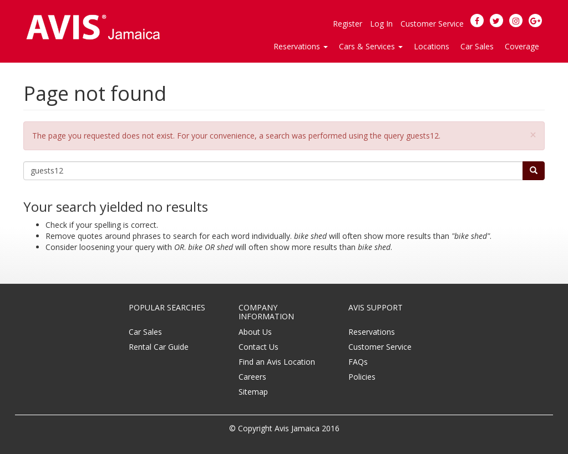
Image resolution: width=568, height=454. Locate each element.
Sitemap (253, 391)
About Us (255, 332)
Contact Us (258, 346)
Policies (362, 376)
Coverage (522, 46)
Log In (381, 23)
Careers (252, 376)
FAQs (358, 361)
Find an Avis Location (277, 361)
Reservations (371, 332)
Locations (431, 46)
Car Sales (477, 46)
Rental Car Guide (159, 346)
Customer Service (432, 23)
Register (347, 23)
